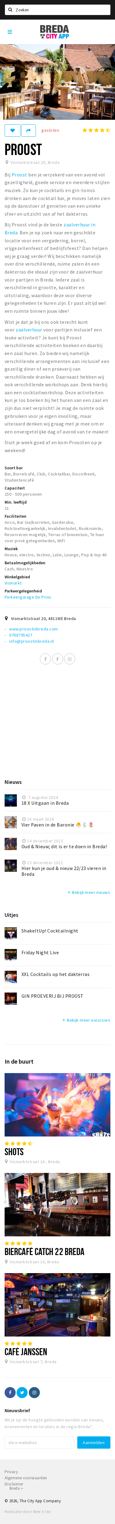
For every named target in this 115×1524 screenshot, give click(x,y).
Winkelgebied (17, 577)
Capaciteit (15, 488)
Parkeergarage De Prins (28, 597)
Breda (16, 1488)
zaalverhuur (28, 330)
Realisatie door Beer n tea (28, 1511)
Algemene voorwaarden (26, 1478)
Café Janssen (26, 1351)
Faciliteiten (15, 516)
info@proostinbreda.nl (31, 641)
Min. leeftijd (16, 502)
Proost (19, 175)
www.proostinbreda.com (33, 629)
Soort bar (14, 468)
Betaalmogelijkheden (25, 562)
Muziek (11, 548)
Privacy (11, 1471)
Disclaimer (14, 1484)
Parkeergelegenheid (23, 591)
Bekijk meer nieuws (88, 892)
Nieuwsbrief (17, 1410)
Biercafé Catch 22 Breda (44, 1251)
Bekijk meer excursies (86, 1020)
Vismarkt (13, 583)
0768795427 (20, 635)
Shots (14, 1151)
